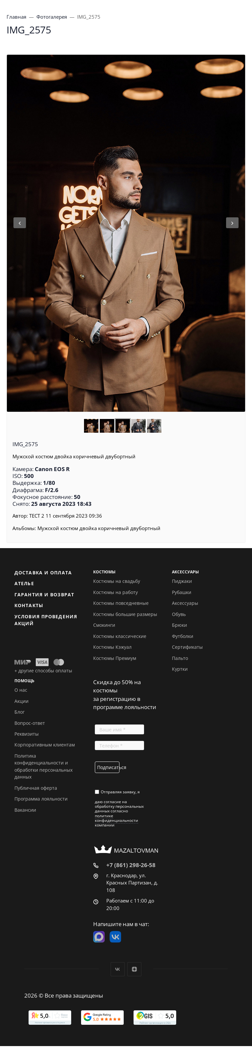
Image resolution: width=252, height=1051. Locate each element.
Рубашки (181, 592)
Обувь (179, 614)
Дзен (134, 969)
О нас (20, 690)
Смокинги (104, 625)
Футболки (182, 636)
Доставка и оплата (43, 572)
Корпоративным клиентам (44, 745)
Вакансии (25, 810)
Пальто (180, 658)
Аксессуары (185, 603)
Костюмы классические (119, 636)
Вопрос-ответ (29, 723)
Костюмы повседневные (121, 603)
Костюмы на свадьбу (116, 581)
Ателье (24, 583)
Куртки (180, 669)
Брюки (179, 625)
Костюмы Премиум (114, 658)
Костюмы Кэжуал (112, 647)
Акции (21, 701)
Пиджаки (182, 581)
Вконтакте (118, 969)
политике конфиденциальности (116, 818)
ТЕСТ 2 (36, 515)
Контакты (28, 605)
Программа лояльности (41, 799)
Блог (19, 712)
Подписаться (108, 767)
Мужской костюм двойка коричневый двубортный (98, 528)
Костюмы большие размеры (125, 614)
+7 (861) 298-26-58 (131, 865)
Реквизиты (26, 734)
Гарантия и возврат (44, 594)
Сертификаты (187, 647)
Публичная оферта (35, 788)
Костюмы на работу (115, 592)
